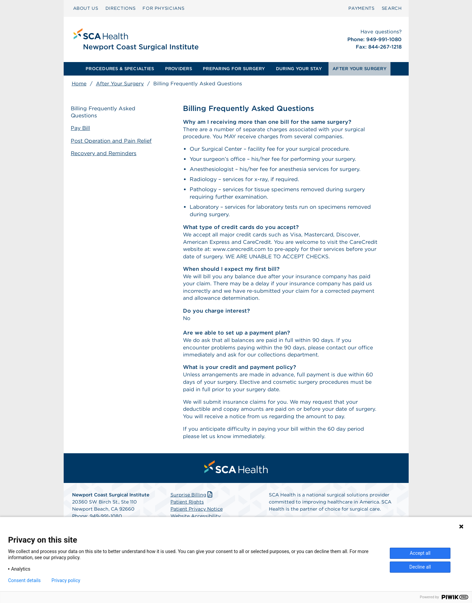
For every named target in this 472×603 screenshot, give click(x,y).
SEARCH (392, 8)
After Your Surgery (120, 84)
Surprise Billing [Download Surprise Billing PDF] (192, 499)
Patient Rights (187, 506)
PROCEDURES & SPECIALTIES (120, 68)
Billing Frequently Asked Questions (104, 112)
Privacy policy (66, 580)
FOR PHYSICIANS (163, 8)
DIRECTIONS (120, 8)
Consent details (24, 580)
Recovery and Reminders (105, 153)
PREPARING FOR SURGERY (234, 68)
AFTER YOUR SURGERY (359, 68)
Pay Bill (81, 128)
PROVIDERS (178, 68)
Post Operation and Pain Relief (112, 141)
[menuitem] (85, 8)
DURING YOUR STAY (299, 68)
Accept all (420, 553)
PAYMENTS (361, 8)
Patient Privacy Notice (196, 513)
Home (79, 84)
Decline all (420, 567)
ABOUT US (85, 8)
